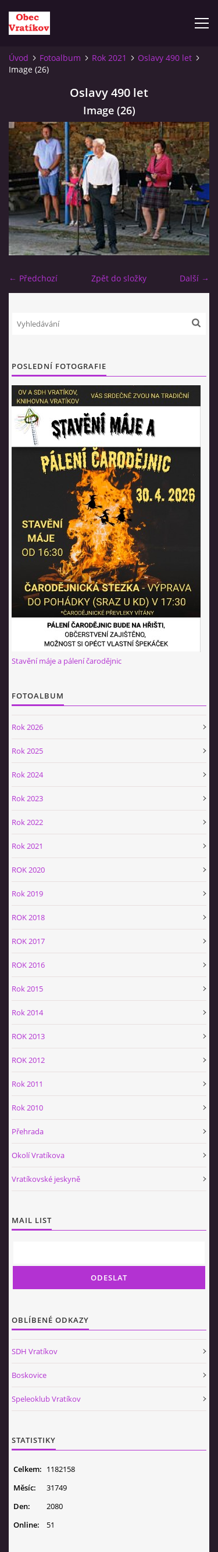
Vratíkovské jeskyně (46, 1179)
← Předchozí (33, 278)
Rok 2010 (27, 1107)
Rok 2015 (27, 988)
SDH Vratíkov (35, 1351)
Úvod (18, 57)
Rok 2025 (27, 751)
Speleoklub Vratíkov (46, 1399)
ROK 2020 (28, 869)
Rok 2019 (27, 893)
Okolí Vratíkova (38, 1155)
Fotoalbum (60, 57)
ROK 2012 (28, 1060)
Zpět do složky (118, 278)
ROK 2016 (28, 965)
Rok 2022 (27, 822)
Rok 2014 (27, 1012)
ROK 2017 (28, 941)
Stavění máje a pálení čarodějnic (66, 661)
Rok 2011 (27, 1084)
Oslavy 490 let (165, 57)
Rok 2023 (27, 798)
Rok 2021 (109, 57)
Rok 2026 (27, 727)
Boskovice (29, 1375)
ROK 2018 (28, 917)
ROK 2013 (28, 1036)
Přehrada (28, 1131)
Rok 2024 (27, 774)
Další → (194, 278)
